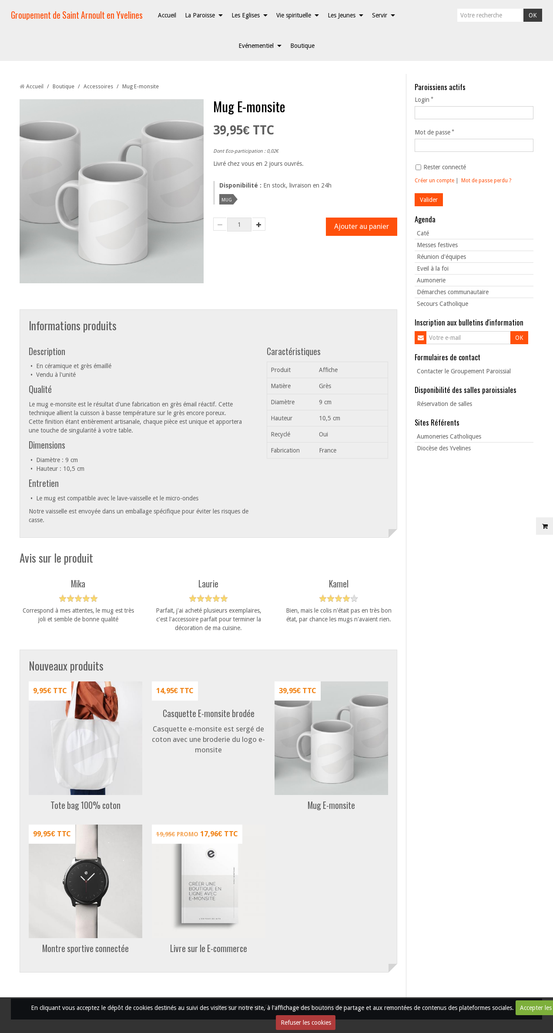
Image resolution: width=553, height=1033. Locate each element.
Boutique (302, 45)
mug (226, 199)
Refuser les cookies (306, 1022)
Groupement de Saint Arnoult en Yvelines (77, 15)
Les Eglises (245, 15)
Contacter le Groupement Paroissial (464, 371)
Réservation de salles (444, 403)
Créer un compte (434, 181)
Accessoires (98, 86)
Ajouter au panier (361, 226)
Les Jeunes (341, 15)
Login (422, 99)
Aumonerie (431, 280)
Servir (379, 15)
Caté (423, 233)
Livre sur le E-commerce (208, 948)
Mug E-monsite (331, 805)
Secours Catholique (442, 303)
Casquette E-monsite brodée (209, 714)
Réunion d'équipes (441, 256)
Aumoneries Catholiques (449, 436)
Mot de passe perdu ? (486, 181)
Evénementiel (256, 45)
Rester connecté (441, 167)
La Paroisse (200, 15)
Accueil (167, 15)
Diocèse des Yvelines (444, 448)
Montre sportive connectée (85, 948)
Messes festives (437, 244)
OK (533, 15)
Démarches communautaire (453, 291)
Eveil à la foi (433, 268)
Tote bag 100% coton (85, 805)
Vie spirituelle (293, 15)
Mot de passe (432, 132)
